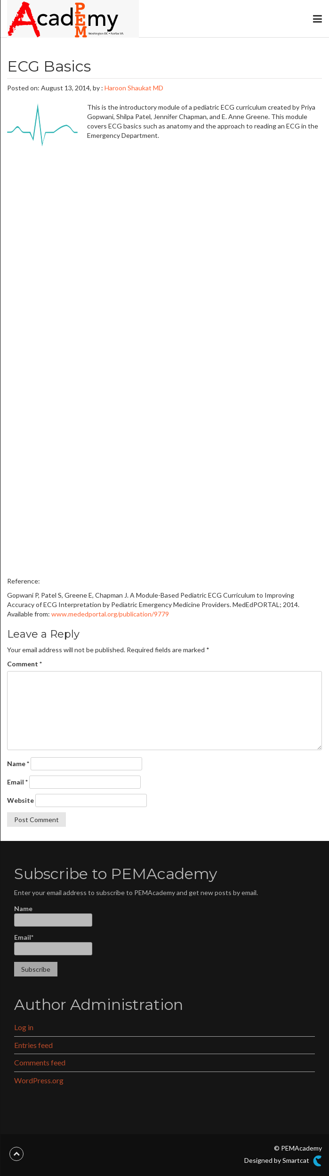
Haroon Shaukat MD (133, 88)
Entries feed (33, 1044)
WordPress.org (39, 1080)
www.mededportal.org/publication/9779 (110, 614)
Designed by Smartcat (283, 1161)
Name (18, 764)
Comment (24, 664)
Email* (53, 944)
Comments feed (39, 1062)
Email (17, 782)
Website (20, 800)
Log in (23, 1027)
